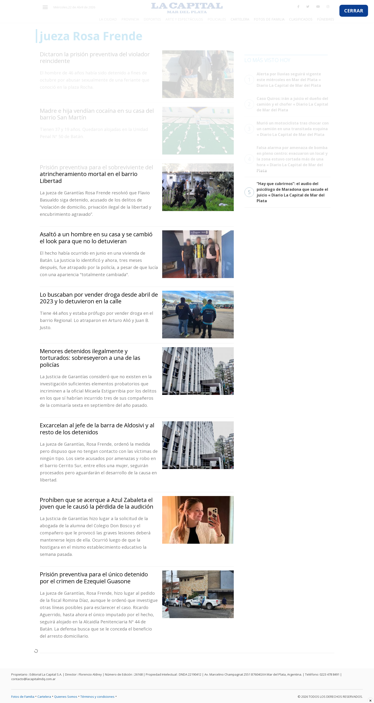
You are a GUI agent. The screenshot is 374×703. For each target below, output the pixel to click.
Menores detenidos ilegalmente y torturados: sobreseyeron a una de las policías (90, 358)
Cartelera (44, 696)
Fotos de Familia (22, 696)
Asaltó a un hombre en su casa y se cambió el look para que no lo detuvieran (96, 237)
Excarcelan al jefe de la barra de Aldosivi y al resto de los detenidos (97, 428)
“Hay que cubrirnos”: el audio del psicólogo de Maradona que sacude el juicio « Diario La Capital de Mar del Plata (286, 192)
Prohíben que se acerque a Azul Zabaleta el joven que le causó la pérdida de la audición (96, 503)
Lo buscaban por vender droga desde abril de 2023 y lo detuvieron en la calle (99, 297)
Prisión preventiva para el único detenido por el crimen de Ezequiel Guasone (94, 577)
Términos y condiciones (97, 696)
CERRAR (353, 10)
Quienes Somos (65, 696)
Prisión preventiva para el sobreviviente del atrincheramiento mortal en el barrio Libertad (96, 174)
